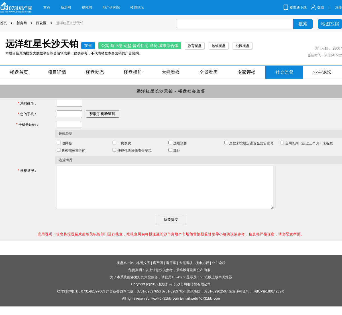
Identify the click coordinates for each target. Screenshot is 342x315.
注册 (338, 7)
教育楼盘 (194, 46)
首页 (46, 7)
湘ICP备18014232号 (269, 300)
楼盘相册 (133, 72)
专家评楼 (246, 72)
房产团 (158, 271)
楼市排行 (202, 271)
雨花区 (41, 23)
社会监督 (284, 72)
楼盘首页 (19, 72)
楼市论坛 (137, 7)
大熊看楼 (171, 72)
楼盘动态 (95, 72)
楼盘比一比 (125, 271)
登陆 (320, 7)
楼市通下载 (298, 7)
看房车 (171, 271)
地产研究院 (111, 7)
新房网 (66, 7)
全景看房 (208, 72)
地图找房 (330, 23)
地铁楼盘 (218, 46)
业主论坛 (322, 72)
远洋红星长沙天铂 (70, 23)
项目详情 (57, 72)
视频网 (87, 7)
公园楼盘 (242, 46)
